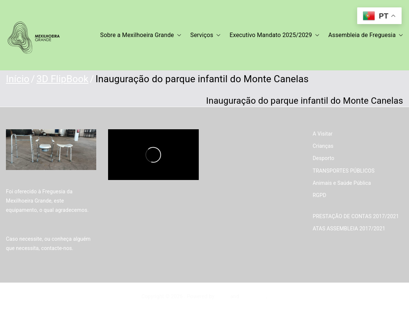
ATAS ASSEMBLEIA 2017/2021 (349, 228)
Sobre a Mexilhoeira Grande (141, 35)
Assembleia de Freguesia (365, 35)
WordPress (253, 296)
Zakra (222, 296)
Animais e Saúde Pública (342, 183)
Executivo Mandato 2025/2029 (274, 35)
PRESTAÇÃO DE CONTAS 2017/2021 (356, 216)
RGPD (319, 195)
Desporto (323, 158)
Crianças (323, 146)
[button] (177, 35)
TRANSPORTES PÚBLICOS (344, 171)
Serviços (205, 35)
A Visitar (323, 134)
